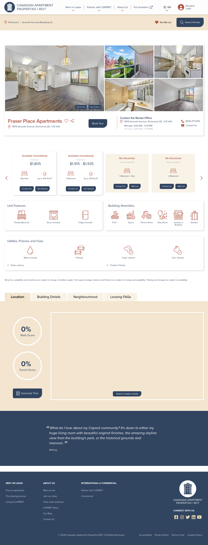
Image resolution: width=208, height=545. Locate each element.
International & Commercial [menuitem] (98, 483)
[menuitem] (73, 7)
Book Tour (98, 123)
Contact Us (189, 125)
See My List (165, 22)
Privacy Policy (162, 535)
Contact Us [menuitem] (48, 519)
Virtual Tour (81, 107)
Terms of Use (177, 535)
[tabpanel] (104, 356)
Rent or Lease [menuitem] (14, 483)
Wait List (135, 186)
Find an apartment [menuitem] (15, 490)
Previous (6, 178)
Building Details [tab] (49, 296)
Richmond (13, 22)
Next (201, 178)
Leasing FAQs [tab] (120, 296)
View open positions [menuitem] (53, 502)
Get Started (42, 188)
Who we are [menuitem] (49, 490)
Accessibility (145, 535)
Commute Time (27, 393)
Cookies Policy (194, 535)
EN (167, 7)
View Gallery (95, 107)
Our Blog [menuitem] (47, 513)
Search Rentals (190, 22)
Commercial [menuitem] (87, 496)
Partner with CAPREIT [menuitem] (92, 490)
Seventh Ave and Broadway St (37, 22)
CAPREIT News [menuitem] (50, 507)
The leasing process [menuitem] (16, 496)
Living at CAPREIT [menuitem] (15, 502)
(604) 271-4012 (190, 121)
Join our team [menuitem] (50, 496)
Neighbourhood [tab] (85, 296)
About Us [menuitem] (49, 483)
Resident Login (186, 7)
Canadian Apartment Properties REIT (29, 7)
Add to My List (66, 121)
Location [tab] (17, 296)
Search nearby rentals (127, 393)
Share (72, 121)
